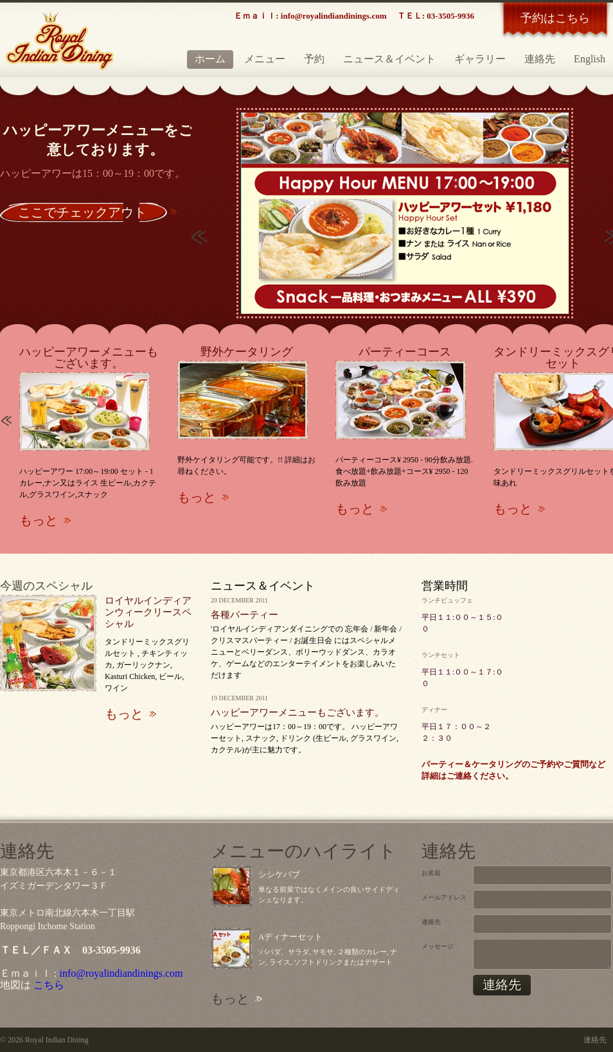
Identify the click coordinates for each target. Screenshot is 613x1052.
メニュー (264, 58)
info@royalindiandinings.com (120, 973)
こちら (48, 984)
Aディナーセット (290, 936)
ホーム (210, 58)
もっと (38, 520)
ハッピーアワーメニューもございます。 (88, 357)
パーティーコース (405, 351)
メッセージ (438, 946)
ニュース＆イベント (389, 58)
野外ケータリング (246, 351)
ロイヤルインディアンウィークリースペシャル (148, 612)
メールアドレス (444, 897)
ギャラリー (480, 58)
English (589, 58)
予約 (314, 58)
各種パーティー (244, 615)
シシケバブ (279, 874)
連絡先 (539, 58)
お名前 (431, 872)
